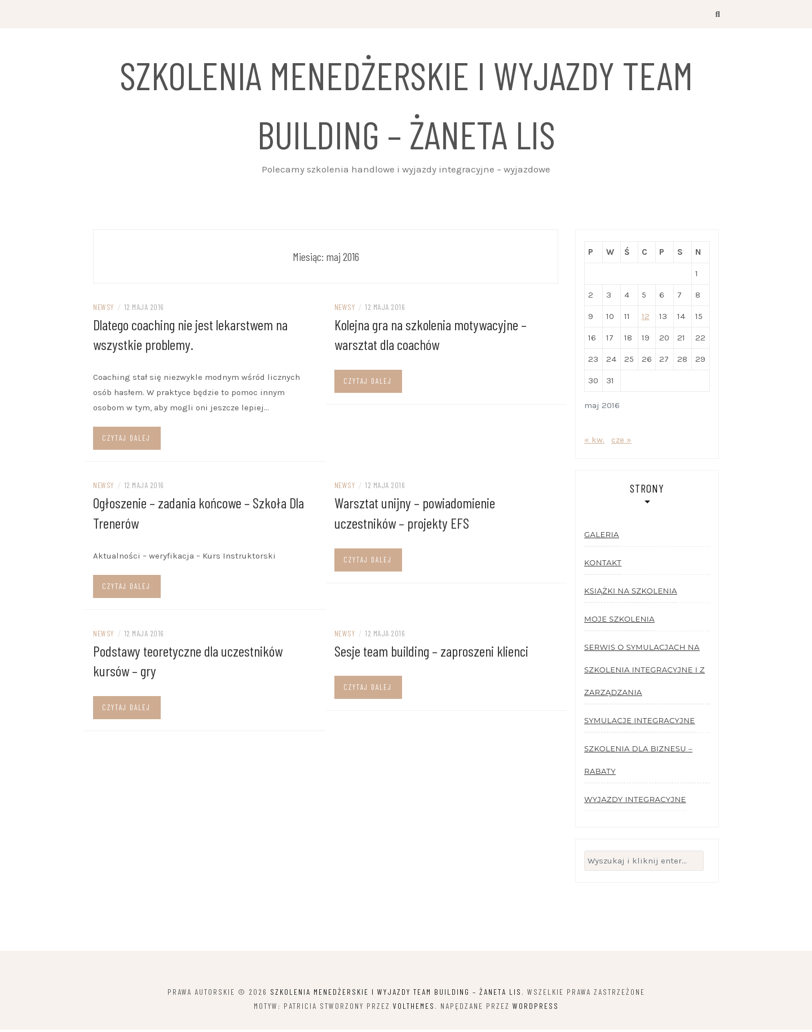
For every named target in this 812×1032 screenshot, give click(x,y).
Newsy (103, 308)
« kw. (594, 441)
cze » (621, 441)
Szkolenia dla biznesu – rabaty (638, 761)
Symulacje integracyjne (639, 722)
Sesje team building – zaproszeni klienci (431, 650)
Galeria (601, 536)
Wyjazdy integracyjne (635, 800)
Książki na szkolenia (630, 592)
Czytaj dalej (126, 439)
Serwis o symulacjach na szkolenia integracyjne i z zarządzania (644, 671)
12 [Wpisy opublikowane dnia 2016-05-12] (646, 318)
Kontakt (602, 564)
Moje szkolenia (619, 620)
